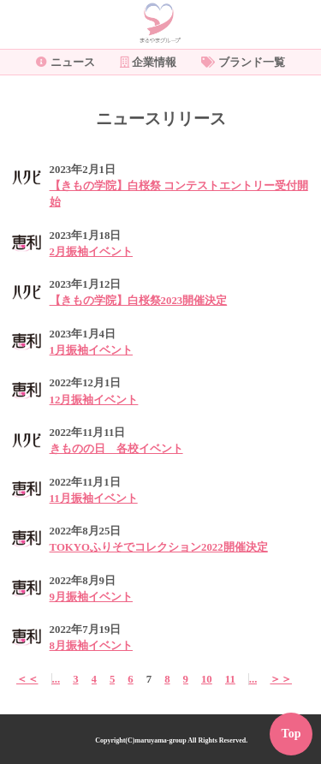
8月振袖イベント (91, 646)
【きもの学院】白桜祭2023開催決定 (139, 301)
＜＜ (27, 679)
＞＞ (281, 679)
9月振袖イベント (91, 597)
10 (206, 679)
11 (230, 679)
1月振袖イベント (91, 350)
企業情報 (148, 63)
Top (291, 733)
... (56, 679)
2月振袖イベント (91, 252)
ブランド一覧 (243, 63)
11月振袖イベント (94, 498)
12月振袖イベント (94, 400)
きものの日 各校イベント (116, 449)
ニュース (65, 63)
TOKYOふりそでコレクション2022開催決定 (159, 547)
